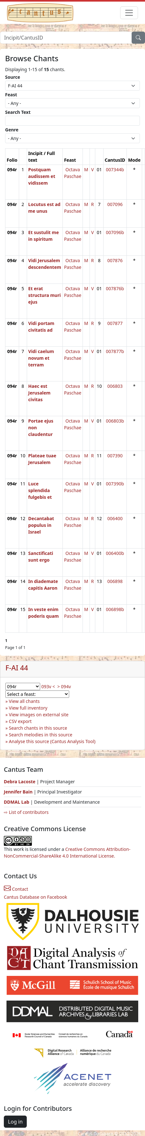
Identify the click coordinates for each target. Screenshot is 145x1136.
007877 (115, 323)
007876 (115, 260)
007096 (115, 204)
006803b (115, 421)
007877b (115, 351)
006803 (115, 386)
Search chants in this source (38, 728)
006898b (115, 609)
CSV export (20, 721)
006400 (115, 518)
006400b (115, 553)
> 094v (64, 686)
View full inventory (28, 708)
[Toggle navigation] (129, 12)
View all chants (24, 701)
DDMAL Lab (16, 802)
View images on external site (39, 715)
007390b (115, 484)
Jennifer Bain (19, 792)
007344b (115, 169)
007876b (115, 288)
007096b (115, 232)
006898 (115, 581)
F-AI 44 (16, 667)
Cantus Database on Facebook (35, 897)
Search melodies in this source (40, 735)
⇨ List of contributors (26, 812)
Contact (16, 889)
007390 (115, 456)
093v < (48, 686)
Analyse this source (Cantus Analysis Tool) (52, 741)
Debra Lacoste (19, 781)
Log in (15, 1121)
